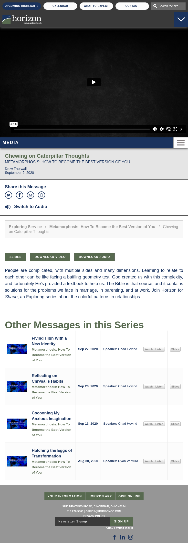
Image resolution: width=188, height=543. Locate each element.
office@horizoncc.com (103, 511)
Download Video (50, 257)
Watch (149, 349)
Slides (15, 257)
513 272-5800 (75, 511)
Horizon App (100, 496)
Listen (159, 349)
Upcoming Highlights (22, 6)
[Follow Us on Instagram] (130, 537)
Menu (180, 142)
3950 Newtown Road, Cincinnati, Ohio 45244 (94, 506)
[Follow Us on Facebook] (114, 537)
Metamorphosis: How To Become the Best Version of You (102, 227)
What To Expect (96, 6)
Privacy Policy (94, 516)
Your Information (64, 496)
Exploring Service (25, 227)
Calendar (60, 6)
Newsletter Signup (72, 521)
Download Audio (94, 257)
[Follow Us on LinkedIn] (122, 537)
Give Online (129, 496)
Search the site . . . (171, 6)
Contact (132, 6)
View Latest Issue (119, 528)
